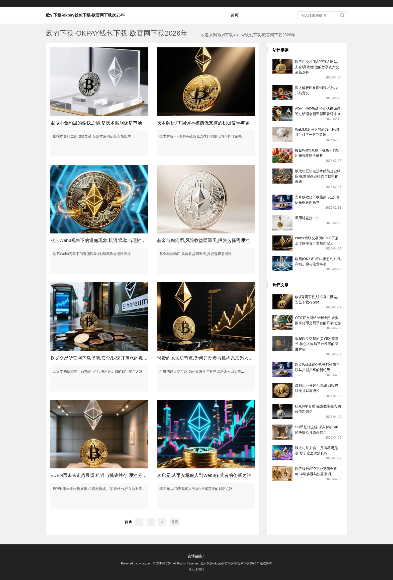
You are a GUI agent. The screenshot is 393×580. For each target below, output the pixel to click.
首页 (235, 15)
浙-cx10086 (196, 569)
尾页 (174, 522)
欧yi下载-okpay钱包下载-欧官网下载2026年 (85, 15)
